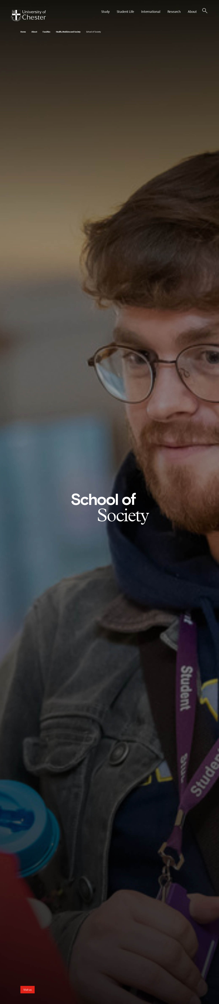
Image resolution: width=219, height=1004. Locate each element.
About (34, 31)
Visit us (27, 989)
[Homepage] (28, 15)
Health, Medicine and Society (68, 31)
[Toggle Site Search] (204, 10)
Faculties (46, 31)
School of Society (93, 31)
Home (23, 31)
